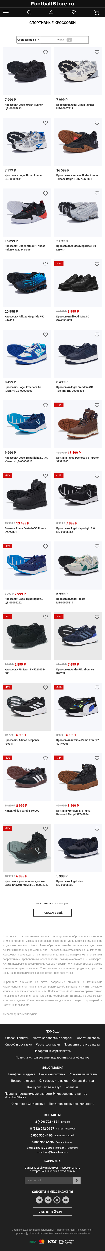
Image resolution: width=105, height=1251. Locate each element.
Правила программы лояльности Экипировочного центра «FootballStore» (46, 1095)
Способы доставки (18, 1044)
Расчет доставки (48, 1044)
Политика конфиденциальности (71, 1104)
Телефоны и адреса (21, 1074)
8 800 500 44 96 (41, 1135)
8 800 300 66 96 (43, 1142)
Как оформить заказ (53, 1081)
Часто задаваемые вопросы (53, 1038)
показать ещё (52, 912)
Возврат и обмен (23, 1081)
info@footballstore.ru (56, 1152)
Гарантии (71, 1087)
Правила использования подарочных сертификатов (52, 1057)
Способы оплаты (17, 1038)
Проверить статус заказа (82, 1044)
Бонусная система (52, 1074)
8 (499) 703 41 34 (47, 1122)
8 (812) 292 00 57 (42, 1128)
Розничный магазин (83, 1074)
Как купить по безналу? (44, 1087)
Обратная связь (88, 1038)
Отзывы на (55, 1211)
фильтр (64, 40)
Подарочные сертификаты (52, 1051)
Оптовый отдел (83, 1081)
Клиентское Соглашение (28, 1104)
